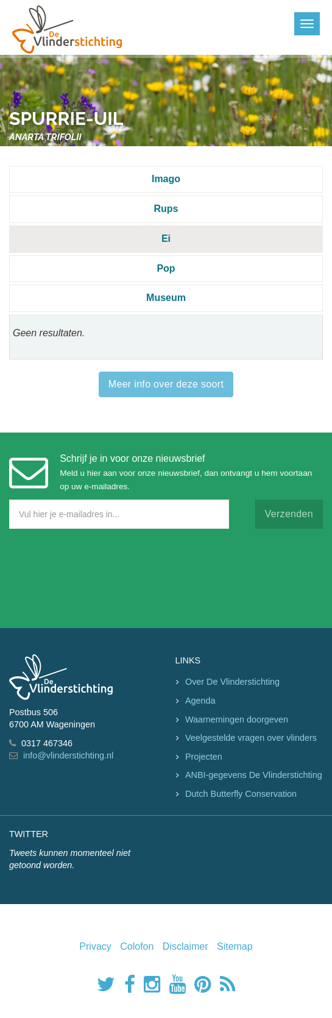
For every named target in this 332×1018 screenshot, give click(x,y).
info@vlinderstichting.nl (68, 755)
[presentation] (101, 575)
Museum (166, 297)
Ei (166, 238)
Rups (166, 208)
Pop (166, 268)
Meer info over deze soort (166, 384)
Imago (166, 179)
